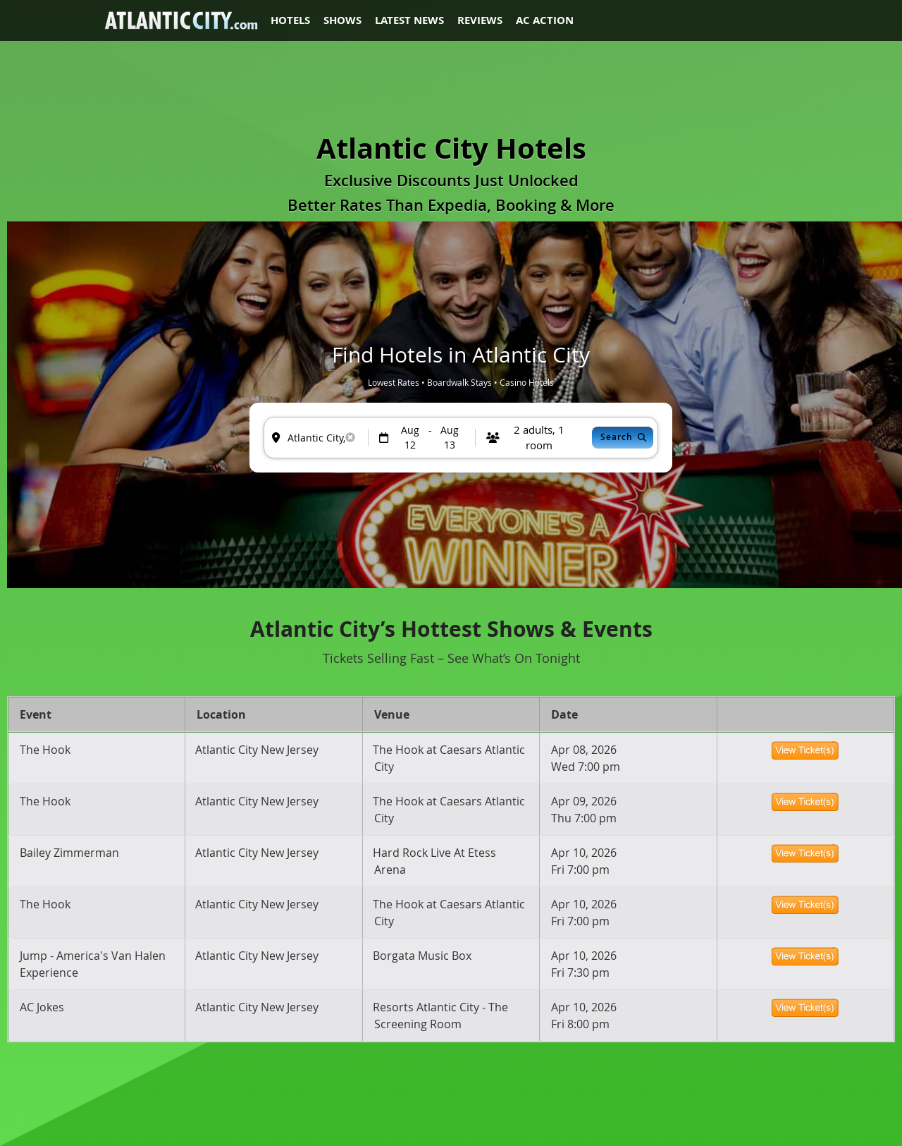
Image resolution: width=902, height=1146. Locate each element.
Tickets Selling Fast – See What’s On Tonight (451, 658)
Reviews (479, 20)
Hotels (290, 20)
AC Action (545, 20)
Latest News (409, 20)
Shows (342, 20)
